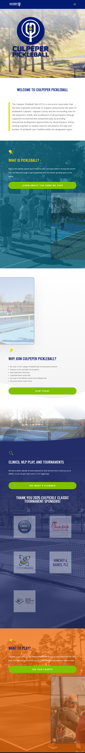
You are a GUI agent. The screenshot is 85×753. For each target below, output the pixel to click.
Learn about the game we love (42, 185)
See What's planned (42, 485)
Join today (42, 391)
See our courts (42, 669)
